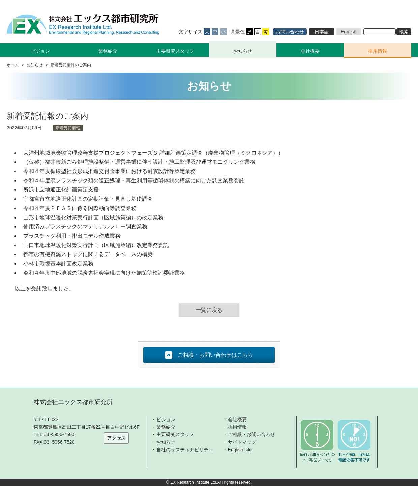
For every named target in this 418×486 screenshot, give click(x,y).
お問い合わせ (290, 31)
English (348, 31)
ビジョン (165, 419)
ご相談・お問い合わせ (251, 434)
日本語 (322, 31)
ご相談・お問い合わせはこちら (209, 355)
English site (240, 449)
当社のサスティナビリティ (184, 449)
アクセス (116, 438)
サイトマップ (242, 442)
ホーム (13, 65)
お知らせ (242, 51)
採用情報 (377, 51)
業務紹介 (165, 427)
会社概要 (310, 51)
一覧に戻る (209, 310)
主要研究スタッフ (175, 51)
